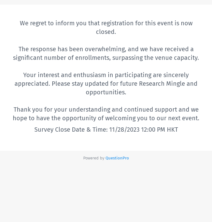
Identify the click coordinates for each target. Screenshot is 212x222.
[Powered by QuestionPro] (117, 158)
